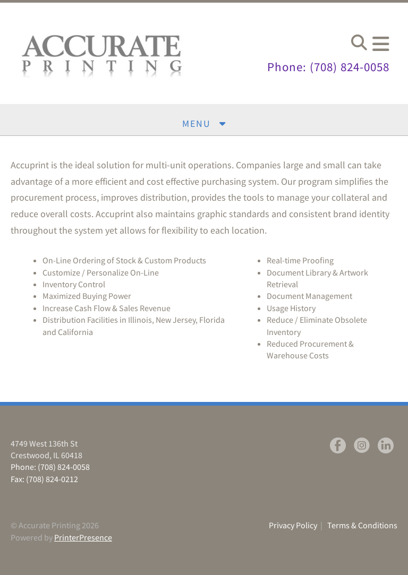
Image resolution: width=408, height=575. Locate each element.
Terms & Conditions (362, 525)
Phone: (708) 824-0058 (324, 66)
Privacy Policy (293, 525)
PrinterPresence (83, 537)
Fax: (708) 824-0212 (44, 479)
